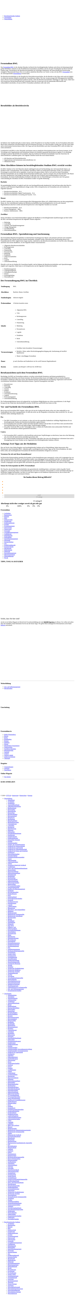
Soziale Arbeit (12, 954)
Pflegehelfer (11, 1139)
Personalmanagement (10, 553)
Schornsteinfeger (12, 1165)
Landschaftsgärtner (13, 1116)
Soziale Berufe (12, 1176)
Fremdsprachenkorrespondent (16, 857)
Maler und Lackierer (13, 1125)
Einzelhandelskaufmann (14, 833)
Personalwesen (12, 933)
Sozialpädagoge (12, 1178)
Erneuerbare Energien (14, 840)
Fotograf (10, 1068)
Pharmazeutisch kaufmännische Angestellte (20, 1143)
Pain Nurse (11, 925)
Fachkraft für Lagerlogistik (15, 847)
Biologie (6, 516)
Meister (10, 919)
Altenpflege (11, 997)
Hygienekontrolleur (13, 1087)
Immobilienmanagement (11, 539)
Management (11, 908)
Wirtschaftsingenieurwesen (15, 1288)
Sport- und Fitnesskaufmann (16, 1182)
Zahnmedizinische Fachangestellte (17, 987)
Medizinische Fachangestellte (16, 914)
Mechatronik (7, 548)
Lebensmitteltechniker (14, 1119)
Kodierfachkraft (12, 897)
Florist (9, 1062)
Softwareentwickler (13, 1171)
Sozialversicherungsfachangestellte (17, 1179)
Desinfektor (11, 1033)
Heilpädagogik (8, 535)
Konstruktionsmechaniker (15, 898)
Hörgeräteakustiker (13, 1084)
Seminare (6, 768)
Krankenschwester (13, 901)
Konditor (10, 1106)
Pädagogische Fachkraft (14, 1135)
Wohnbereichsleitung (14, 984)
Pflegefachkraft (12, 1147)
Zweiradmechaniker (13, 1219)
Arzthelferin (11, 803)
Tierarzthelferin (12, 1195)
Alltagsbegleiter (12, 995)
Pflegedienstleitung (13, 938)
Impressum (15, 795)
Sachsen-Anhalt (8, 755)
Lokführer (10, 1124)
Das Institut (7, 777)
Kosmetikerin (11, 1108)
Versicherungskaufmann (14, 1208)
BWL (5, 518)
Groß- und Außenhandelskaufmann (17, 868)
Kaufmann (11, 890)
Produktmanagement (13, 944)
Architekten (11, 801)
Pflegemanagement (9, 554)
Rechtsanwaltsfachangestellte (16, 951)
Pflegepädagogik (9, 556)
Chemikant (11, 1031)
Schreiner (10, 1166)
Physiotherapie (12, 940)
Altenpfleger (11, 800)
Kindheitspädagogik (9, 545)
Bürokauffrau (11, 1025)
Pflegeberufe (11, 1138)
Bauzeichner (11, 813)
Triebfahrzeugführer (13, 1201)
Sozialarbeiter (11, 952)
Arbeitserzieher (12, 1000)
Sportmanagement (13, 1281)
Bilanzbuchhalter (12, 820)
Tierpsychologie (12, 1284)
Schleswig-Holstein (9, 757)
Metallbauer (11, 921)
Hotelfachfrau (11, 878)
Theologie (10, 1282)
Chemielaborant (12, 824)
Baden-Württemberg (10, 734)
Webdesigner (11, 1211)
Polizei (10, 1152)
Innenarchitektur (8, 542)
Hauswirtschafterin (13, 871)
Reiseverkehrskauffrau (14, 1158)
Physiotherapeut (12, 1146)
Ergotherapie (7, 521)
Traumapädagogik (13, 973)
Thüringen (7, 758)
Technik (10, 965)
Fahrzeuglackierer (13, 1057)
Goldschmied (11, 1073)
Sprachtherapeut (12, 959)
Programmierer (12, 1154)
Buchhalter (11, 1022)
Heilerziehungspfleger (14, 873)
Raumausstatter (12, 1155)
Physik (6, 558)
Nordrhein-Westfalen (10, 749)
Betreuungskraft (12, 816)
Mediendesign (8, 550)
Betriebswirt (11, 817)
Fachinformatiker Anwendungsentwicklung (20, 1049)
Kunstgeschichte (8, 546)
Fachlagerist (11, 852)
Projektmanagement (13, 946)
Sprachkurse (7, 770)
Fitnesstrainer (8, 527)
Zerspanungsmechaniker (14, 990)
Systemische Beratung (14, 963)
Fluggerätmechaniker (14, 1063)
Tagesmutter (11, 1190)
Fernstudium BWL (8, 67)
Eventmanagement (9, 526)
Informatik (7, 540)
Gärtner (10, 863)
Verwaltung (11, 976)
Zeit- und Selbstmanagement (12, 687)
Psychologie (11, 1271)
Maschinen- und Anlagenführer (16, 909)
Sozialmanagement (13, 1276)
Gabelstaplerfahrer (13, 862)
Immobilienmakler (13, 1090)
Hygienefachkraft (12, 879)
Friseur (10, 859)
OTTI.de (8, 795)
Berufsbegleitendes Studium (12, 16)
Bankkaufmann (12, 808)
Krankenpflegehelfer (13, 1111)
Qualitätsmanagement (14, 949)
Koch (9, 895)
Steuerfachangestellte (14, 962)
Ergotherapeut (12, 1043)
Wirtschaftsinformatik (14, 982)
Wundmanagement (13, 986)
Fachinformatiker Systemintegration (18, 1051)
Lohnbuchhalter (12, 906)
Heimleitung (11, 876)
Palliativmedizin (12, 928)
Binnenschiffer (12, 1020)
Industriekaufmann (13, 881)
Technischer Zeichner (14, 971)
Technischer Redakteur (14, 970)
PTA (9, 948)
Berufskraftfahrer (12, 814)
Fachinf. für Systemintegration (16, 844)
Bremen (6, 741)
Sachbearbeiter (12, 1162)
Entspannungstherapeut (14, 1041)
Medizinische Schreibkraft (15, 916)
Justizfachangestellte (13, 887)
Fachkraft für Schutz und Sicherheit (18, 851)
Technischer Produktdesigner (16, 968)
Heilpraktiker (8, 537)
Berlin (6, 737)
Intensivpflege (12, 884)
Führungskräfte (12, 860)
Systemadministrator (13, 1189)
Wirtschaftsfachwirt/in (14, 981)
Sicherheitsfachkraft (13, 1170)
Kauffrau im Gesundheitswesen (16, 1100)
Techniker (10, 967)
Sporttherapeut (12, 1184)
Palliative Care (12, 927)
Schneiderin (11, 1163)
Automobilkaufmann (13, 805)
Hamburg (6, 742)
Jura (5, 543)
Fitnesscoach (7, 529)
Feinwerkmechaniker (13, 854)
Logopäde (10, 1122)
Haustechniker (12, 870)
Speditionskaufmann (13, 960)
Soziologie (11, 1279)
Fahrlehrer (11, 1055)
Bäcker (10, 1004)
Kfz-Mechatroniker (13, 892)
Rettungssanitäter (12, 1160)
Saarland (6, 752)
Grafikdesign (8, 534)
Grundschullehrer (12, 1074)
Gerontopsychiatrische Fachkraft (17, 865)
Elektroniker (11, 832)
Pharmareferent (12, 1141)
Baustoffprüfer (12, 811)
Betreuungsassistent (13, 1017)
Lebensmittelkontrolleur (14, 1117)
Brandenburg (7, 739)
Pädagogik (7, 551)
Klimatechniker (12, 1103)
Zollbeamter (11, 1217)
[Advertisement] (37, 48)
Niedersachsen (8, 747)
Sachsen (6, 753)
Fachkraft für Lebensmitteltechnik (17, 849)
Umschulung (7, 17)
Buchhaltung (11, 819)
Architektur (7, 513)
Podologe (10, 1149)
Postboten (10, 1151)
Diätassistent (11, 1035)
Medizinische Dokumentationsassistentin (19, 1130)
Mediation (10, 911)
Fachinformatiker (12, 843)
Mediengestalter (12, 913)
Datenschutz (23, 795)
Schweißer (11, 1168)
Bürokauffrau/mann (13, 822)
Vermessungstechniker (14, 1205)
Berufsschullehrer (13, 1014)
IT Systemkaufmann (13, 1095)
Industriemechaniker (13, 882)
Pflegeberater (11, 936)
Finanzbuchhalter (12, 855)
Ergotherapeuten (12, 836)
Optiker (10, 1133)
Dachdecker (11, 827)
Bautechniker (11, 809)
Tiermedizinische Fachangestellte (17, 1197)
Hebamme (10, 1079)
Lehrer (9, 1120)
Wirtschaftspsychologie (14, 1292)
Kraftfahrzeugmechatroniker (16, 1109)
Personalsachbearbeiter (14, 1136)
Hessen (6, 744)
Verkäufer (10, 1206)
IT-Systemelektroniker (14, 886)
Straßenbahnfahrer (13, 1187)
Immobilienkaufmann (14, 1089)
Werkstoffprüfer (12, 979)
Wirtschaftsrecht (12, 1293)
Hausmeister (11, 1076)
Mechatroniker (8, 688)
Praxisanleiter (11, 941)
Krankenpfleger (12, 1112)
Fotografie (7, 531)
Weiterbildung (8, 19)
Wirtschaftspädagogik (14, 1290)
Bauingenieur (8, 515)
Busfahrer (10, 1028)
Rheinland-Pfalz (8, 750)
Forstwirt (10, 1065)
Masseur (10, 1127)
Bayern (6, 736)
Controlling (11, 825)
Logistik (10, 905)
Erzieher (6, 524)
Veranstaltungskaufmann (15, 1203)
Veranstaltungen (8, 767)
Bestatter (10, 1016)
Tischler (10, 974)
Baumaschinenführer (13, 1008)
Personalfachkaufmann (14, 930)
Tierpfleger (11, 1198)
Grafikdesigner (12, 1070)
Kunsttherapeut (12, 903)
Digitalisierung (12, 828)
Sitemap (30, 795)
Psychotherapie (12, 1273)
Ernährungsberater (9, 523)
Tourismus (11, 1285)
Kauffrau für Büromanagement (16, 889)
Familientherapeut (13, 1058)
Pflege (9, 935)
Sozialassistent (12, 955)
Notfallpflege (11, 922)
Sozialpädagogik (12, 957)
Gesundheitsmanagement (11, 532)
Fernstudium (66, 72)
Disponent (10, 830)
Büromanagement (13, 1027)
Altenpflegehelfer (13, 998)
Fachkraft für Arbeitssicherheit (16, 846)
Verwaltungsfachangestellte (15, 978)
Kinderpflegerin (12, 894)
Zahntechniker (12, 1214)
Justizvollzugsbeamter (14, 1098)
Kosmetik (10, 900)
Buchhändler (11, 1024)
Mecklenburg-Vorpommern (11, 745)
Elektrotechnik (8, 519)
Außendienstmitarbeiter (14, 806)
